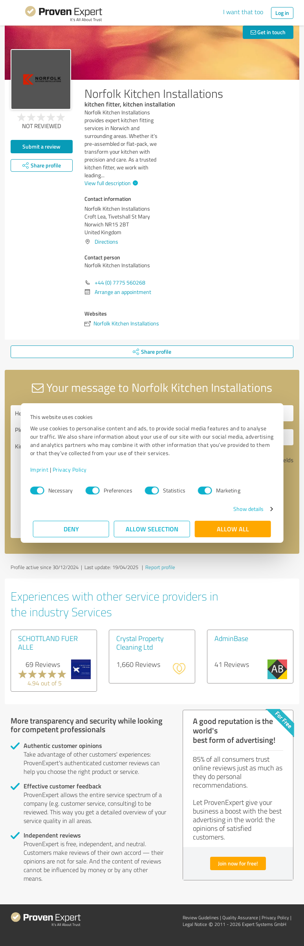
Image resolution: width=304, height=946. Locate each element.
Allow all (233, 528)
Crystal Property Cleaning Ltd (140, 643)
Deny (71, 528)
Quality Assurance (240, 917)
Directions (106, 241)
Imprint (42, 469)
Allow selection (152, 528)
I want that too (243, 11)
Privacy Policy (72, 469)
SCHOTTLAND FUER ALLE (48, 643)
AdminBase (231, 638)
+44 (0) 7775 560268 (120, 282)
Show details (246, 508)
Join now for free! (238, 863)
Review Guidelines (201, 917)
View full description (110, 183)
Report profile (160, 567)
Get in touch (268, 32)
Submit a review (41, 146)
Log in (282, 13)
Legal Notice (195, 924)
